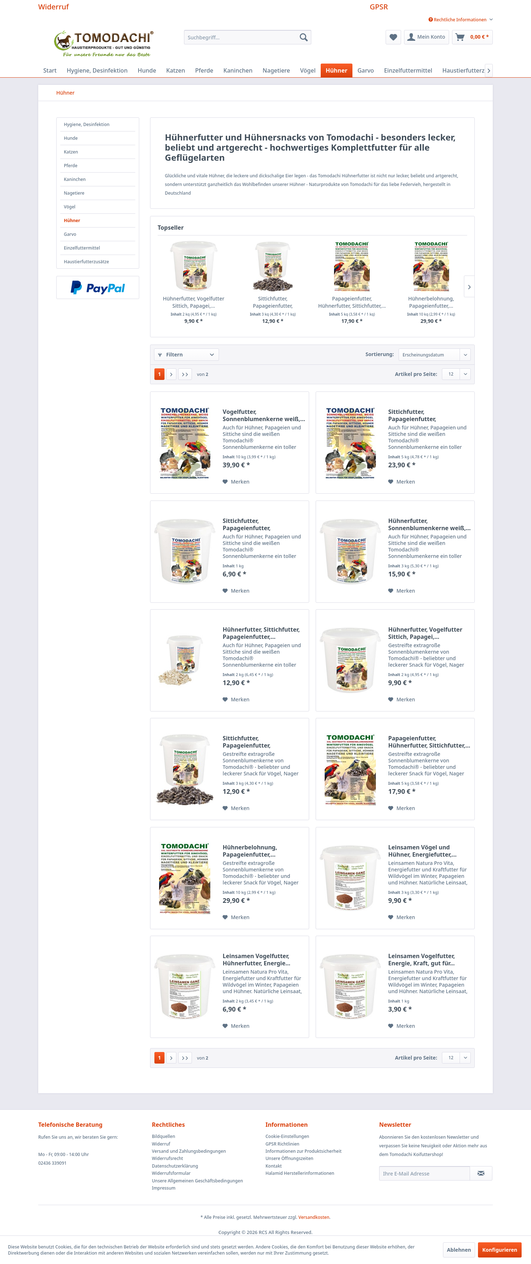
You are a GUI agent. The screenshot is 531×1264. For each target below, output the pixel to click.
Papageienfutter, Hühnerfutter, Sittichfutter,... (352, 302)
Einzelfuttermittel (82, 248)
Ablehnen (459, 1249)
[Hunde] (147, 70)
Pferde (71, 166)
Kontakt (274, 1166)
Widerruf (53, 7)
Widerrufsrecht (167, 1158)
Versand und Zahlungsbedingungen (189, 1151)
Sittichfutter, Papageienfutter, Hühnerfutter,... (273, 302)
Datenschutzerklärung (175, 1166)
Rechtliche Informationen (458, 20)
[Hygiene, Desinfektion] (97, 70)
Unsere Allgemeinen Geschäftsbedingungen (197, 1181)
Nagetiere (74, 193)
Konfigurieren (499, 1249)
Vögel (69, 207)
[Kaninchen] (238, 70)
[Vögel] (308, 70)
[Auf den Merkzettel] (236, 481)
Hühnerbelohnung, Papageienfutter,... (431, 302)
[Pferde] (204, 70)
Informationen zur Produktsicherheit (304, 1151)
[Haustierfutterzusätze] (472, 70)
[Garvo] (365, 70)
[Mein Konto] (426, 37)
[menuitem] (458, 19)
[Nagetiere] (276, 70)
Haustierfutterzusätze (86, 262)
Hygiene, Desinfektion (87, 124)
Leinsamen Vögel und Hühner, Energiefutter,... (422, 851)
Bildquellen (163, 1136)
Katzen (71, 152)
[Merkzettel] (393, 37)
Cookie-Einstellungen (287, 1136)
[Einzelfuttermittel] (408, 70)
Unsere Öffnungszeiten (289, 1158)
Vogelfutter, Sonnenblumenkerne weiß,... (264, 415)
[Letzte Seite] (185, 374)
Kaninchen (75, 179)
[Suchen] (303, 37)
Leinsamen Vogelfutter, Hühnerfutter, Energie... (256, 959)
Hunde (71, 138)
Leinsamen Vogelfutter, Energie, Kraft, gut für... (421, 959)
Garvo (70, 234)
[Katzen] (175, 70)
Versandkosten (313, 1217)
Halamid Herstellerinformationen (300, 1173)
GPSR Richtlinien (282, 1144)
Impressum (163, 1188)
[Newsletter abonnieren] (481, 1173)
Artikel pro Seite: (416, 374)
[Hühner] (336, 70)
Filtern (170, 354)
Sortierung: (379, 354)
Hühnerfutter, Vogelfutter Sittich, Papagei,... (193, 302)
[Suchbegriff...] (247, 37)
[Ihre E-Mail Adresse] (424, 1173)
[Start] (50, 70)
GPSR (379, 7)
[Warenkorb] (472, 37)
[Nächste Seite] (171, 374)
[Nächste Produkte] (469, 286)
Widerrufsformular (171, 1173)
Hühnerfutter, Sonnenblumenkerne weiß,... (429, 524)
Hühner (72, 220)
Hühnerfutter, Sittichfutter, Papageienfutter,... (261, 633)
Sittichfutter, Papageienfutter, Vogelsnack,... (412, 415)
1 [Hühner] (159, 374)
